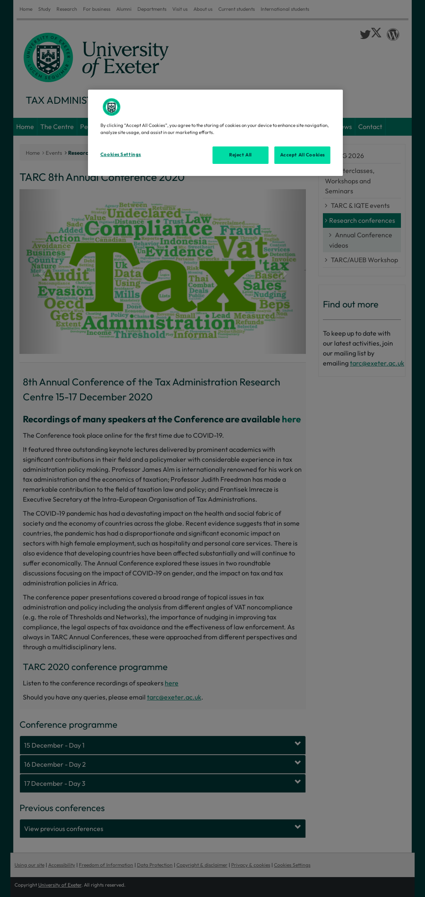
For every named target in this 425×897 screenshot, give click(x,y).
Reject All (240, 155)
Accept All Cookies (302, 155)
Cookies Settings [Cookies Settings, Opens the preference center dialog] (120, 154)
